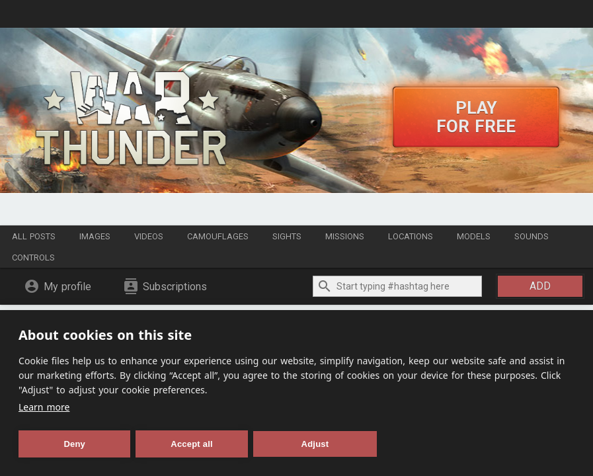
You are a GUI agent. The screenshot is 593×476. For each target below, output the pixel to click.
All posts (34, 236)
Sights (286, 236)
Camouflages (218, 236)
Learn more (44, 407)
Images (94, 236)
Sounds (531, 236)
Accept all (191, 444)
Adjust (315, 444)
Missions (344, 236)
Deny (74, 444)
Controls (33, 257)
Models (474, 236)
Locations (410, 236)
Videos (148, 236)
